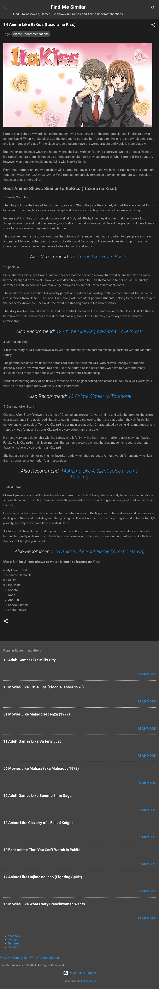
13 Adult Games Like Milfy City (29, 660)
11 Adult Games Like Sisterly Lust (32, 741)
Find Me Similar (68, 7)
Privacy (5, 958)
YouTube (14, 947)
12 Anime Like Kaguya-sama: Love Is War (99, 331)
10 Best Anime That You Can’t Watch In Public (41, 850)
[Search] (153, 8)
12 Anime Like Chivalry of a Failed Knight (38, 822)
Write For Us (38, 958)
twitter (12, 940)
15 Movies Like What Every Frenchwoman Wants (44, 904)
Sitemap (54, 958)
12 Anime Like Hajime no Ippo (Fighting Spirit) (42, 877)
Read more (147, 674)
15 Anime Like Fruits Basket (99, 257)
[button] (153, 25)
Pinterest (14, 943)
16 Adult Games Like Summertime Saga (37, 795)
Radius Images (88, 981)
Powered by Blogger (79, 973)
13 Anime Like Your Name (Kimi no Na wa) (100, 551)
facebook (14, 936)
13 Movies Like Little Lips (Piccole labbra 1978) (43, 687)
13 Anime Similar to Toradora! (99, 396)
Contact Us (20, 958)
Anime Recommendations (31, 34)
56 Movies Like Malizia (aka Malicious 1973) (41, 768)
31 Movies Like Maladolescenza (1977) (36, 714)
